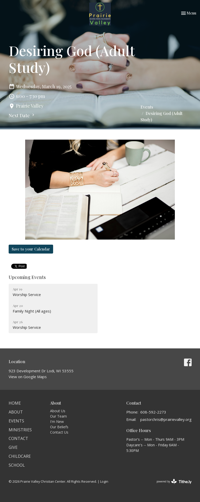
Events (147, 107)
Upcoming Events (27, 277)
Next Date (22, 115)
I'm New (57, 421)
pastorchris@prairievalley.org (166, 419)
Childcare (20, 456)
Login (104, 481)
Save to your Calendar (31, 249)
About (16, 412)
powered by (174, 481)
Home (15, 403)
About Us (57, 410)
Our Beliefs (59, 426)
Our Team (58, 416)
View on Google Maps (28, 376)
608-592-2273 (153, 412)
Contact (18, 438)
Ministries (20, 430)
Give (13, 447)
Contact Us (59, 432)
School (17, 465)
